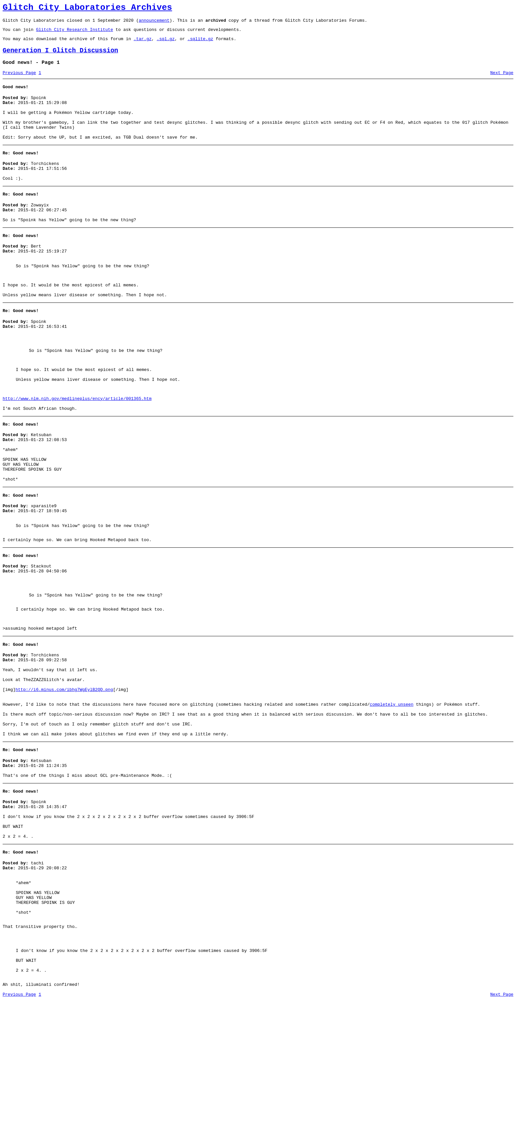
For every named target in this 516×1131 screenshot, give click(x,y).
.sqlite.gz (200, 43)
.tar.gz (143, 43)
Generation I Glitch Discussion (60, 56)
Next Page (501, 81)
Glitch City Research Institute (74, 33)
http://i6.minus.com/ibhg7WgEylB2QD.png (64, 775)
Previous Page (19, 81)
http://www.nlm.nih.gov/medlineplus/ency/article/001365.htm (77, 447)
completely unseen (391, 793)
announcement (154, 23)
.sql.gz (166, 43)
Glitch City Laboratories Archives (87, 8)
